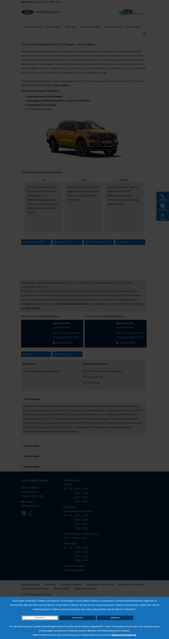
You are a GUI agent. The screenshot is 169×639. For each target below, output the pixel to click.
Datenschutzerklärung (123, 634)
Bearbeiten (40, 617)
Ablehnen (115, 617)
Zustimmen (77, 617)
